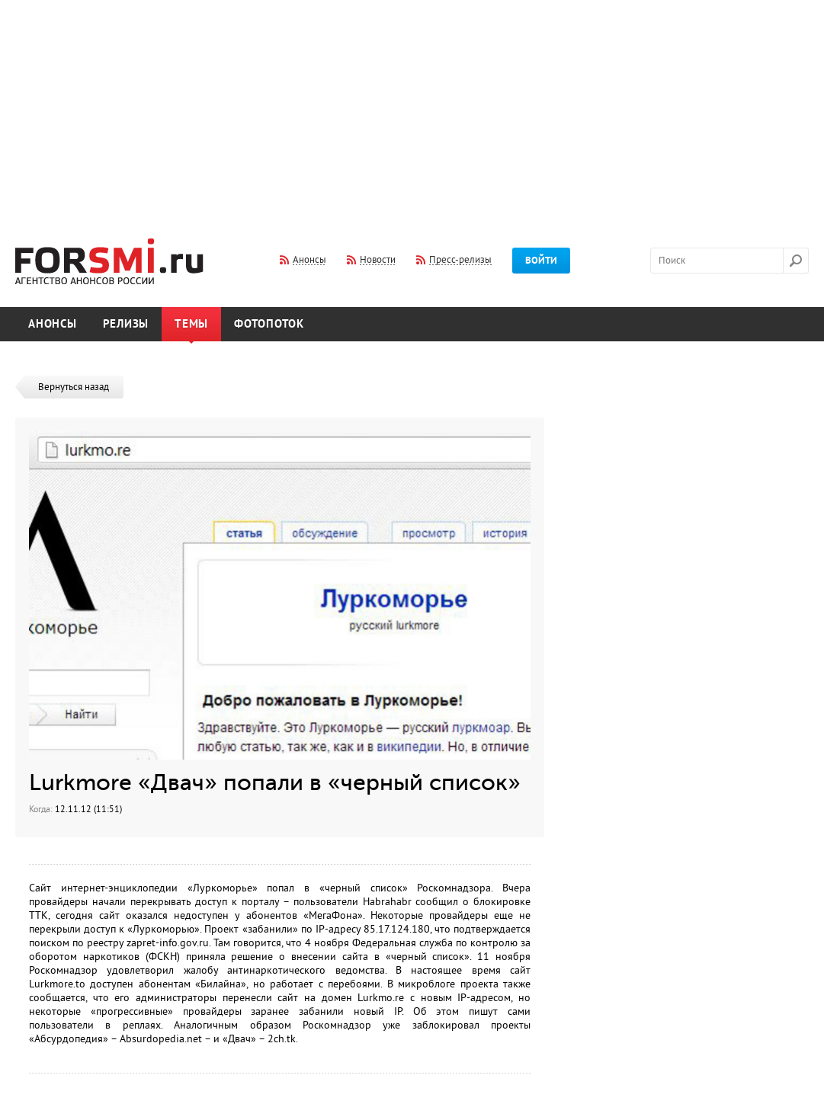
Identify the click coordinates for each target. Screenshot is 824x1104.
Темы (191, 324)
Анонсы (52, 324)
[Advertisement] (412, 109)
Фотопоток (269, 324)
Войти (541, 260)
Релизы (126, 324)
